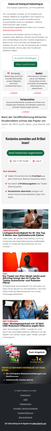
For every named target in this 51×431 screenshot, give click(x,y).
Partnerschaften (27, 99)
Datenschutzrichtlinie (12, 30)
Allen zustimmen (25, 64)
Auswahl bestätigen (25, 58)
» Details (14, 93)
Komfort (39, 73)
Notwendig (15, 73)
